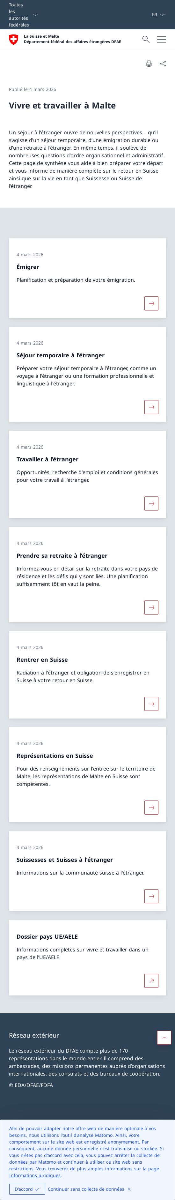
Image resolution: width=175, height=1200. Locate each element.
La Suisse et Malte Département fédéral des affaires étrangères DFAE (72, 39)
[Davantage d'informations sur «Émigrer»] (151, 303)
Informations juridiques (35, 1175)
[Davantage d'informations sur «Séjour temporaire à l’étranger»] (151, 407)
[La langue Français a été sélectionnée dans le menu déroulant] (158, 14)
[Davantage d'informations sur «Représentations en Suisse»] (151, 808)
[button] (164, 1038)
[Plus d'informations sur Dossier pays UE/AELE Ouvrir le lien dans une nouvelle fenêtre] (151, 981)
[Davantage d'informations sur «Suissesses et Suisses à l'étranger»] (151, 896)
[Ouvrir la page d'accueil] (65, 39)
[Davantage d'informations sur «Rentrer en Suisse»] (151, 704)
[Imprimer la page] (149, 63)
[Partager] (163, 63)
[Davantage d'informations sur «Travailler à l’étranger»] (151, 503)
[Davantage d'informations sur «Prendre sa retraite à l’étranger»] (151, 607)
